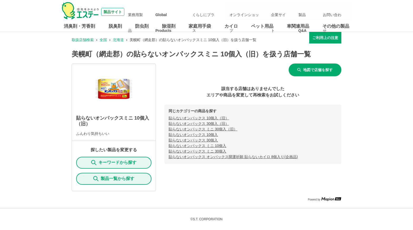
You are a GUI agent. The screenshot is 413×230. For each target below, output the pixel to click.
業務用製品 (172, 12)
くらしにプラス (227, 12)
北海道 (118, 40)
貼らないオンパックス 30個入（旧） (199, 123)
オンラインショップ (264, 12)
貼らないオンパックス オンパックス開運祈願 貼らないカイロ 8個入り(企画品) (233, 157)
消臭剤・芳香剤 (79, 26)
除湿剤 (168, 26)
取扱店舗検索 (83, 40)
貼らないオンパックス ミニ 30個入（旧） (203, 129)
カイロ (231, 26)
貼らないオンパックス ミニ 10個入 (197, 146)
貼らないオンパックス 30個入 (193, 140)
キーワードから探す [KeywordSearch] (113, 162)
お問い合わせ (337, 12)
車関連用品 (298, 26)
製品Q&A (314, 12)
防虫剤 (142, 26)
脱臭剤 (115, 26)
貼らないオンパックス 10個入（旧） (199, 118)
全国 (103, 40)
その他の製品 (335, 26)
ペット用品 (262, 26)
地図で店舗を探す (315, 70)
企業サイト (293, 12)
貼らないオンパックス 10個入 (193, 135)
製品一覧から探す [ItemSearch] (113, 178)
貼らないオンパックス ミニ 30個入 (197, 151)
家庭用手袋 (200, 26)
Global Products (198, 12)
